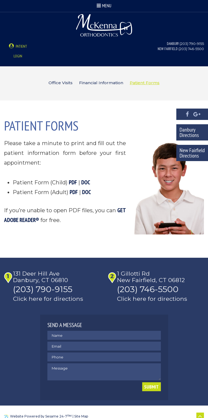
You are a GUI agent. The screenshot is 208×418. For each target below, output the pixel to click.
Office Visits (60, 73)
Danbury (173, 43)
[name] (104, 326)
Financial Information (101, 73)
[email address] (104, 337)
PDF (73, 173)
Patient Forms (145, 73)
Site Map (81, 408)
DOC (85, 173)
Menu (104, 6)
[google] (197, 114)
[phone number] (104, 348)
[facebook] (187, 114)
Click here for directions (49, 290)
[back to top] (200, 408)
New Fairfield (168, 49)
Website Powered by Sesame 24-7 (41, 408)
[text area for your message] (104, 363)
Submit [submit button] (151, 378)
